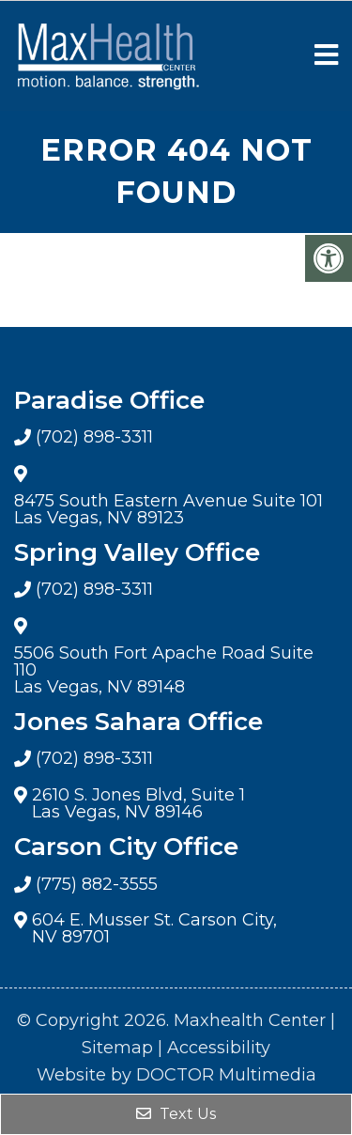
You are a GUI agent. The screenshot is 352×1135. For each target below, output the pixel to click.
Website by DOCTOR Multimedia (176, 1074)
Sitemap (117, 1047)
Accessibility (218, 1047)
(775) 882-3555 (97, 884)
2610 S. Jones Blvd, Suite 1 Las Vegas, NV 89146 (138, 803)
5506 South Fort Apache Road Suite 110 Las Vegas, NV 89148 (164, 670)
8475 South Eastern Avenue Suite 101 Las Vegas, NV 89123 (168, 509)
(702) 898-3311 (94, 436)
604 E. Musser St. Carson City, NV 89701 (154, 928)
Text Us (176, 1114)
